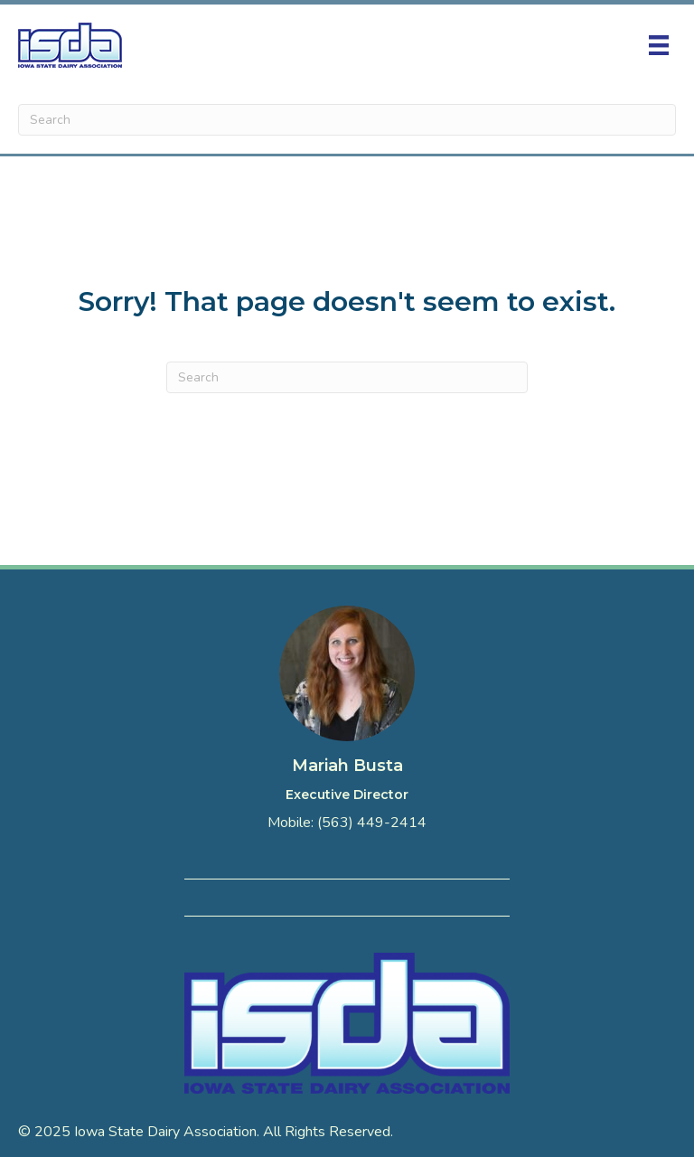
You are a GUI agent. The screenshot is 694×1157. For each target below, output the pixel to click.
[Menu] (659, 45)
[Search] (347, 120)
